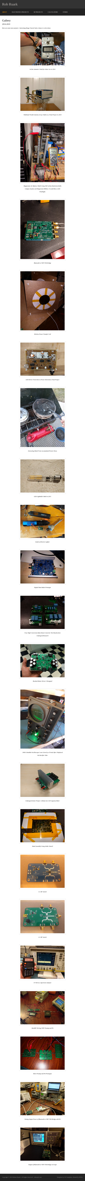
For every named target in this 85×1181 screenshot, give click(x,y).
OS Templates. (68, 1177)
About (4, 12)
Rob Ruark (10, 4)
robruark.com (38, 1177)
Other (65, 12)
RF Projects (38, 12)
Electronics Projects (20, 12)
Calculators (53, 12)
